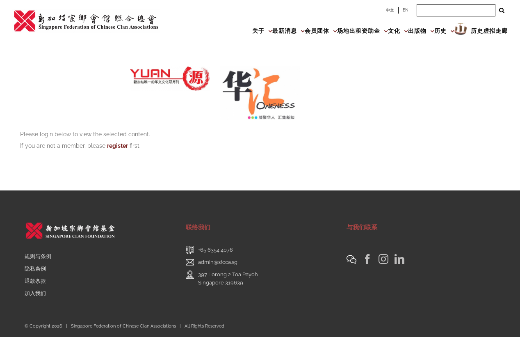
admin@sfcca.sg (217, 262)
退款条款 (35, 281)
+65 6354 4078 (215, 250)
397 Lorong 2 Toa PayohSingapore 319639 (228, 278)
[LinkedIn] (399, 259)
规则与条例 (38, 256)
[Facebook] (367, 259)
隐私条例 (35, 269)
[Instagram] (383, 259)
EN (405, 10)
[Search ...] (456, 10)
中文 (390, 10)
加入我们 (35, 293)
